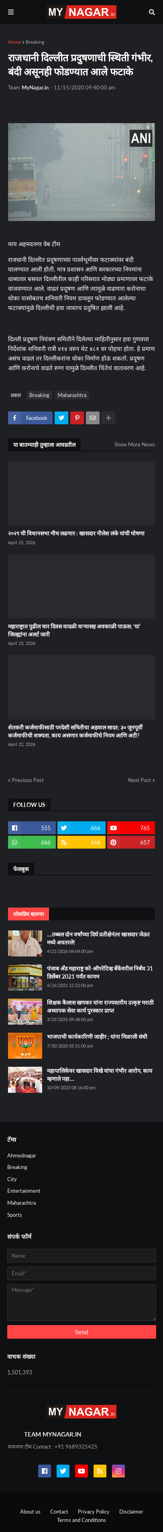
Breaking (35, 42)
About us (30, 1511)
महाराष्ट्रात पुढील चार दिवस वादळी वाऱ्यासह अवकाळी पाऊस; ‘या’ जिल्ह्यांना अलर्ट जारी (74, 630)
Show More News (134, 444)
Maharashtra (72, 395)
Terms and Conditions (81, 1520)
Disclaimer (131, 1511)
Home (14, 42)
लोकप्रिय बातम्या (28, 914)
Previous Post (28, 780)
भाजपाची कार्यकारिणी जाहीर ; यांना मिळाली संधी (97, 1036)
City (12, 1179)
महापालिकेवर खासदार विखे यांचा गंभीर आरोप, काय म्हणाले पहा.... (99, 1074)
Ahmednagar (21, 1155)
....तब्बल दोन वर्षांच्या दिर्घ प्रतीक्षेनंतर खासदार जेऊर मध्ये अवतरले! (98, 938)
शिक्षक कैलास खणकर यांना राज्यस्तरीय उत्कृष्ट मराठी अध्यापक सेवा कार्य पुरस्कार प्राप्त (100, 1006)
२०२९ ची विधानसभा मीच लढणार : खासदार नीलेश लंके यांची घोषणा (76, 533)
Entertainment (24, 1191)
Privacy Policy (94, 1511)
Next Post (139, 780)
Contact (59, 1511)
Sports (14, 1215)
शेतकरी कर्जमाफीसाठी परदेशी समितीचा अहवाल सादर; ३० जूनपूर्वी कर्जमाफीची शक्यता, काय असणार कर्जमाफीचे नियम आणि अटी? (75, 731)
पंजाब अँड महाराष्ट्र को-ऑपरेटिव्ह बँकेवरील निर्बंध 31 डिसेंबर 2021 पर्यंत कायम (100, 972)
